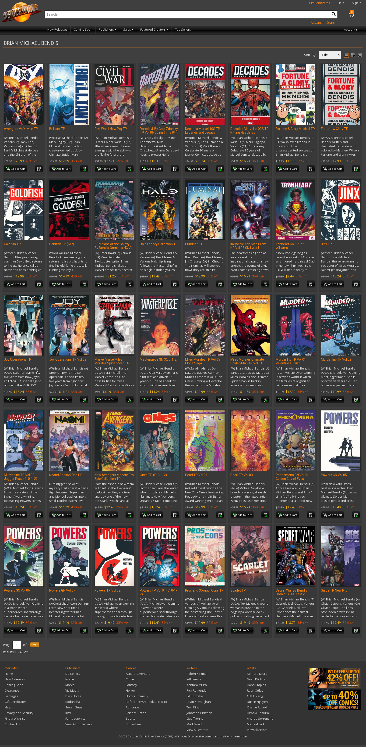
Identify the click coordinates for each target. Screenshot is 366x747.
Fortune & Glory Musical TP (295, 129)
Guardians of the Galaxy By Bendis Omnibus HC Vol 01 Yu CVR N (114, 247)
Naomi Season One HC (65, 475)
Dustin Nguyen (257, 702)
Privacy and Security (19, 713)
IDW (68, 713)
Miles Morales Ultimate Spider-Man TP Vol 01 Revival (247, 363)
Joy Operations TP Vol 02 (67, 359)
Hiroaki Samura (258, 713)
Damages (11, 696)
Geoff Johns (195, 718)
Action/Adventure (138, 674)
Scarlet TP (238, 590)
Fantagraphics (75, 718)
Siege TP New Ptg (334, 590)
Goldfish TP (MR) (61, 244)
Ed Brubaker (195, 696)
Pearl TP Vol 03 (241, 475)
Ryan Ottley (255, 690)
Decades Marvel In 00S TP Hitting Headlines (249, 130)
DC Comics (72, 674)
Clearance (12, 690)
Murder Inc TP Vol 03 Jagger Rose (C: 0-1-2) (20, 477)
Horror (130, 690)
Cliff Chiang (255, 696)
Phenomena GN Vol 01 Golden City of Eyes (292, 477)
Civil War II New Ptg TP (111, 129)
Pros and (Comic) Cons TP (204, 590)
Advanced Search (324, 22)
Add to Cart (15, 169)
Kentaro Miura (197, 685)
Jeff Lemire (194, 679)
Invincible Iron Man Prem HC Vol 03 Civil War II (248, 246)
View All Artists (257, 730)
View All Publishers (78, 724)
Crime (130, 679)
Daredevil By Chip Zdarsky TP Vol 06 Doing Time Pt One (159, 132)
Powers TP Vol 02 (107, 590)
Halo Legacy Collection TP (159, 244)
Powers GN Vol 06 (17, 590)
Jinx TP (326, 244)
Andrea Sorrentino (260, 718)
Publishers (108, 30)
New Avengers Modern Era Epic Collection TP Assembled (114, 478)
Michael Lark (256, 724)
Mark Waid (194, 724)
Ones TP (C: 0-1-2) (153, 475)
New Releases (57, 30)
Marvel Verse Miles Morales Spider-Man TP (112, 361)
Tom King (193, 707)
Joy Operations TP (17, 359)
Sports (130, 718)
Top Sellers (183, 30)
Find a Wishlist (15, 718)
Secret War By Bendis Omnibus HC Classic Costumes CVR (291, 594)
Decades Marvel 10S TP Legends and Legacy (202, 130)
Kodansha (72, 702)
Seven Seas (73, 707)
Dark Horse (73, 696)
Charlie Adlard (257, 707)
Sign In (356, 3)
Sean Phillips (256, 679)
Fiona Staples (256, 685)
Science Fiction (136, 713)
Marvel (70, 685)
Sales (128, 30)
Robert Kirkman (197, 674)
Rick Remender (197, 690)
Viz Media (72, 690)
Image (69, 679)
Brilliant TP (57, 129)
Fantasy (131, 685)
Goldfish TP (12, 244)
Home (9, 674)
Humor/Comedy (137, 696)
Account (351, 30)
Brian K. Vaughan (199, 702)
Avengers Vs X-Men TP (21, 129)
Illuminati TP (194, 244)
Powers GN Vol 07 (62, 590)
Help (341, 3)
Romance (132, 707)
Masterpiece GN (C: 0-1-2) (159, 359)
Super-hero (134, 724)
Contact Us (12, 724)
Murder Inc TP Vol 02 (336, 359)
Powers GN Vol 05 (334, 475)
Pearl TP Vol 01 (196, 475)
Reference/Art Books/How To (146, 702)
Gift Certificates (319, 3)
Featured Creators (154, 30)
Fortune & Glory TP (334, 129)
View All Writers (197, 730)
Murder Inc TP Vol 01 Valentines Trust (291, 361)
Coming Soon (83, 30)
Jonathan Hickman (199, 713)
